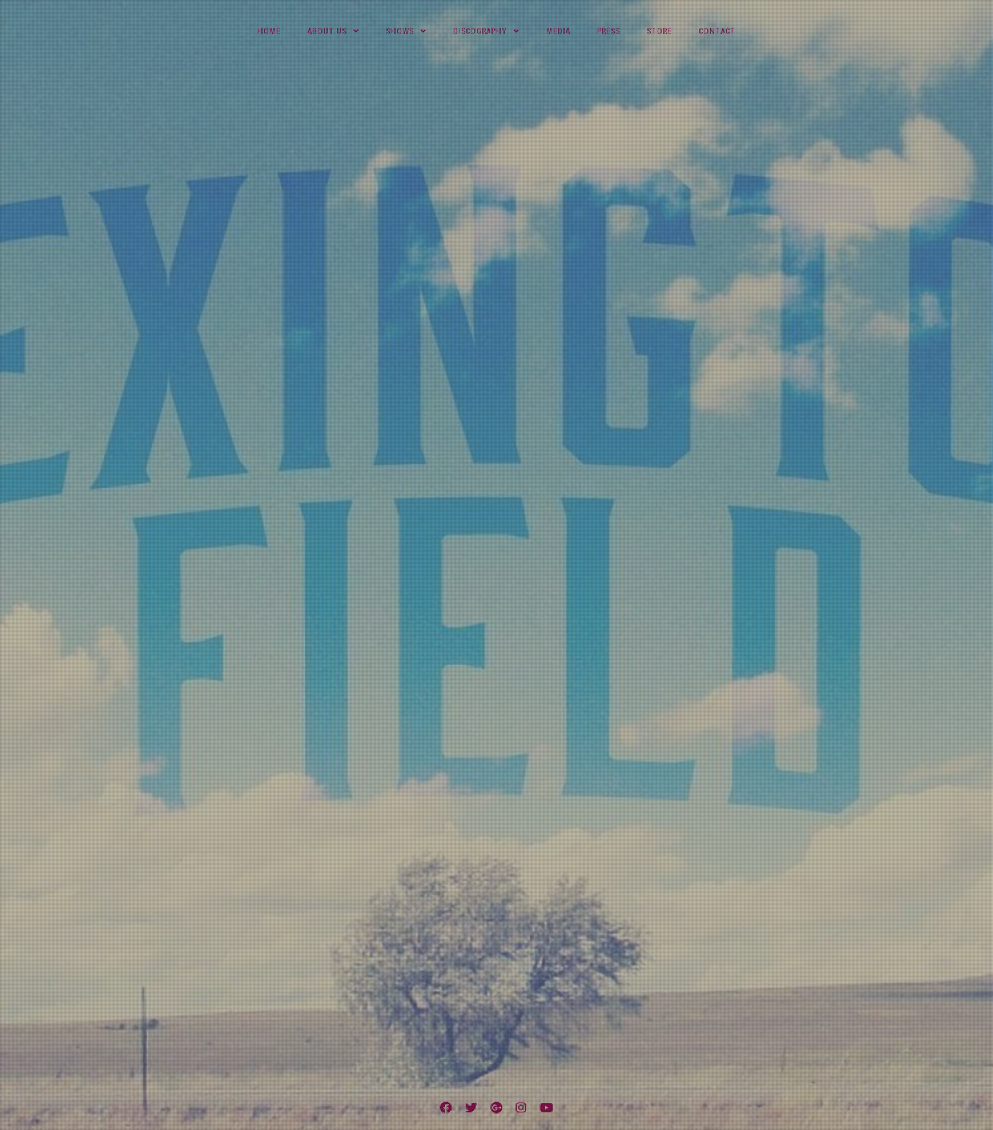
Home (269, 31)
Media (558, 31)
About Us (327, 31)
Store (659, 31)
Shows (400, 31)
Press (608, 31)
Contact (717, 31)
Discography (480, 31)
